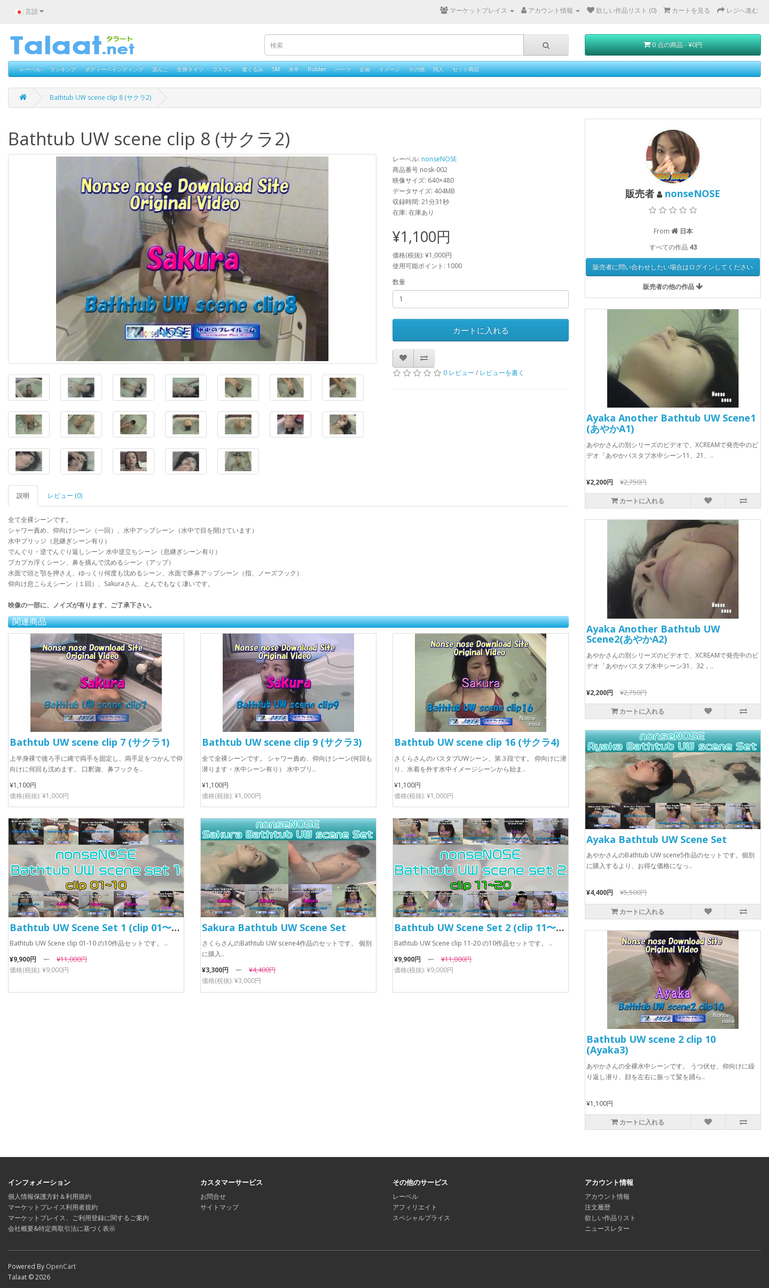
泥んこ (160, 69)
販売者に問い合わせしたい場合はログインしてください (673, 266)
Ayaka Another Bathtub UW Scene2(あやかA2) (653, 634)
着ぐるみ (252, 69)
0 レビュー (458, 372)
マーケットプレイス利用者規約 (53, 1207)
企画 (364, 69)
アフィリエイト (415, 1207)
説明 (23, 495)
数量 (399, 281)
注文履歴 (597, 1207)
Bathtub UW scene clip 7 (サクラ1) (89, 742)
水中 (293, 69)
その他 (417, 69)
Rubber (317, 69)
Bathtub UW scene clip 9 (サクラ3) (282, 742)
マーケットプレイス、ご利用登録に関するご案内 (78, 1217)
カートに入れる (481, 330)
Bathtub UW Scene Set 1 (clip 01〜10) (97, 927)
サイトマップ (219, 1207)
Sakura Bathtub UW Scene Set (274, 927)
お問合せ (213, 1196)
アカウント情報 (607, 1196)
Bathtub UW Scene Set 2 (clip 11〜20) (482, 927)
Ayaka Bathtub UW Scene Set (656, 839)
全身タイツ (190, 69)
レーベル (30, 69)
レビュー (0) (65, 495)
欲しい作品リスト (610, 1217)
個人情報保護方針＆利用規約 (49, 1196)
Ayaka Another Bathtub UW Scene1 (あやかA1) (671, 423)
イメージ (389, 69)
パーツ (343, 69)
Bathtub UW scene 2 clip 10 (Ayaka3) (651, 1044)
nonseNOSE (439, 158)
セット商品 (465, 69)
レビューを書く (502, 372)
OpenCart (61, 1266)
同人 (438, 69)
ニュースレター (607, 1228)
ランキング (63, 69)
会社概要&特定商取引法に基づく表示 (61, 1228)
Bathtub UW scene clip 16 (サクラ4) (476, 742)
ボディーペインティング (114, 69)
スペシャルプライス (421, 1217)
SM (276, 69)
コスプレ (222, 69)
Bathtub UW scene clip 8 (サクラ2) (100, 97)
